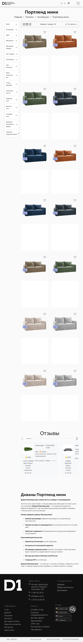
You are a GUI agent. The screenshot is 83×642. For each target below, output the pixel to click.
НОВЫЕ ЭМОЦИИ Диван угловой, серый (68, 465)
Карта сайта (9, 630)
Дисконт (7, 613)
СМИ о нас (35, 624)
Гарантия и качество (12, 624)
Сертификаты (36, 630)
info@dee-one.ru (37, 596)
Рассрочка (8, 627)
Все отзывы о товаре (42, 460)
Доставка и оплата (11, 621)
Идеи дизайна (36, 621)
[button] (22, 438)
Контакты (8, 618)
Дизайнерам (62, 590)
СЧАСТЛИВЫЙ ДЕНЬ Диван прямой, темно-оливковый (28, 465)
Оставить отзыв (37, 610)
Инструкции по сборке (40, 627)
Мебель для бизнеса (65, 587)
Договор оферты (37, 618)
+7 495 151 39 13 (37, 593)
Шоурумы (8, 615)
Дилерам (60, 584)
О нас (6, 610)
